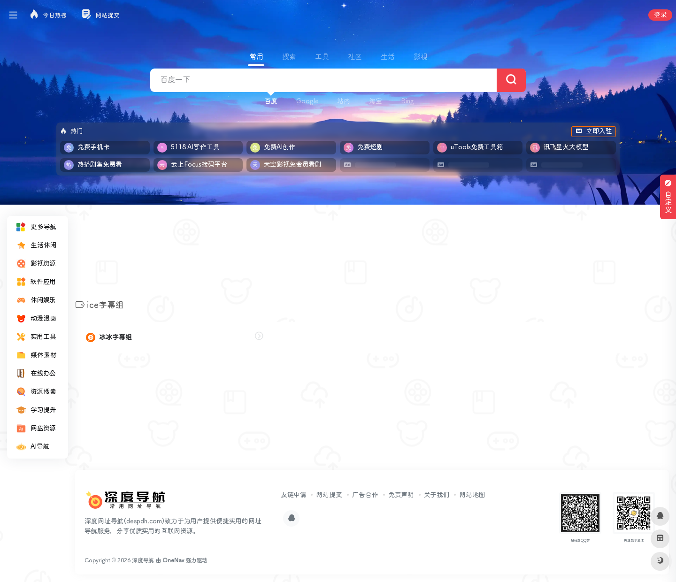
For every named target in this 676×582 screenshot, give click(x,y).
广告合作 (365, 495)
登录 (660, 15)
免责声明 (401, 495)
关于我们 (436, 495)
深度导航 (143, 561)
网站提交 (329, 495)
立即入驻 (594, 131)
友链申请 (293, 495)
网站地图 (472, 495)
